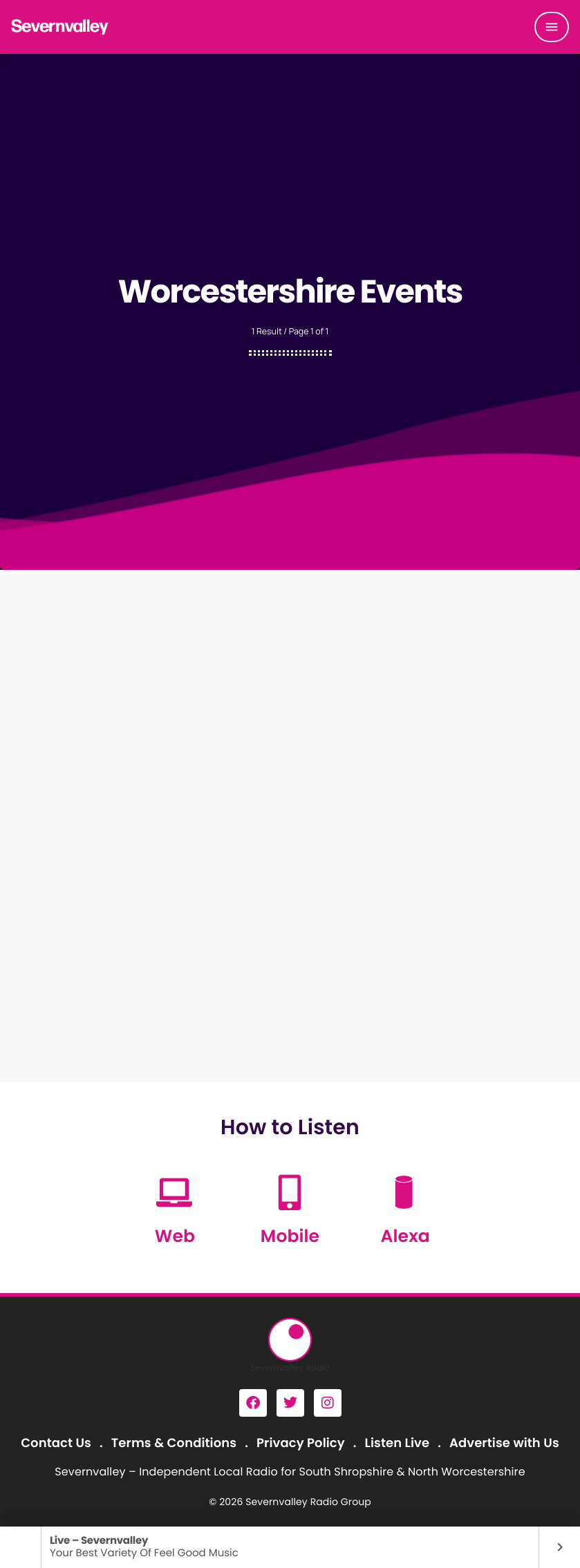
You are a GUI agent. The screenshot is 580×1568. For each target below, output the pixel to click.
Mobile (290, 1236)
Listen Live (397, 1443)
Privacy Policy (300, 1443)
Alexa (405, 1236)
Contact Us (56, 1443)
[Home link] (60, 27)
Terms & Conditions (173, 1443)
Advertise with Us (504, 1443)
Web (175, 1236)
